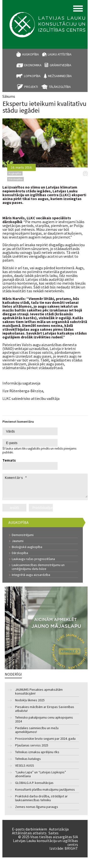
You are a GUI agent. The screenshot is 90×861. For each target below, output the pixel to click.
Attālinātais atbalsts (29, 836)
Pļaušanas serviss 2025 (31, 749)
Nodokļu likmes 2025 (30, 704)
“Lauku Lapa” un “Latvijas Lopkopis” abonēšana (40, 778)
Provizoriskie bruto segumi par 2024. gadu (45, 742)
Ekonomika (33, 65)
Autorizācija (59, 832)
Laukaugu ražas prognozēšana (33, 562)
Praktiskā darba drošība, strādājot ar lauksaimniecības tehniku (41, 802)
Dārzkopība (20, 556)
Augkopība (30, 54)
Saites (53, 836)
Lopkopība (32, 76)
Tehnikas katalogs (28, 762)
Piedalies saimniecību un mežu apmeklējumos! (37, 734)
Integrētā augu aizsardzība (31, 578)
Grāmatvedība (60, 65)
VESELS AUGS (24, 769)
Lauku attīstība (60, 54)
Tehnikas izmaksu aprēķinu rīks (37, 756)
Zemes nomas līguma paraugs (36, 810)
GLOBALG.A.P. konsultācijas (34, 786)
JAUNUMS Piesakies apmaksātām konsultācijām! (39, 695)
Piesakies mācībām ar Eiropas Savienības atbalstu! (44, 712)
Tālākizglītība (60, 87)
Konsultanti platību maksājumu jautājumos (45, 793)
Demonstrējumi (23, 538)
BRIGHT (71, 851)
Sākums (8, 96)
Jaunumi (18, 544)
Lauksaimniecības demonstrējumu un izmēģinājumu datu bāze (38, 570)
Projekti (31, 87)
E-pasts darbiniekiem (29, 832)
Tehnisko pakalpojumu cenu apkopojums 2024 (44, 723)
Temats (9, 460)
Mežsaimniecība (60, 76)
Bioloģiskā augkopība (27, 550)
